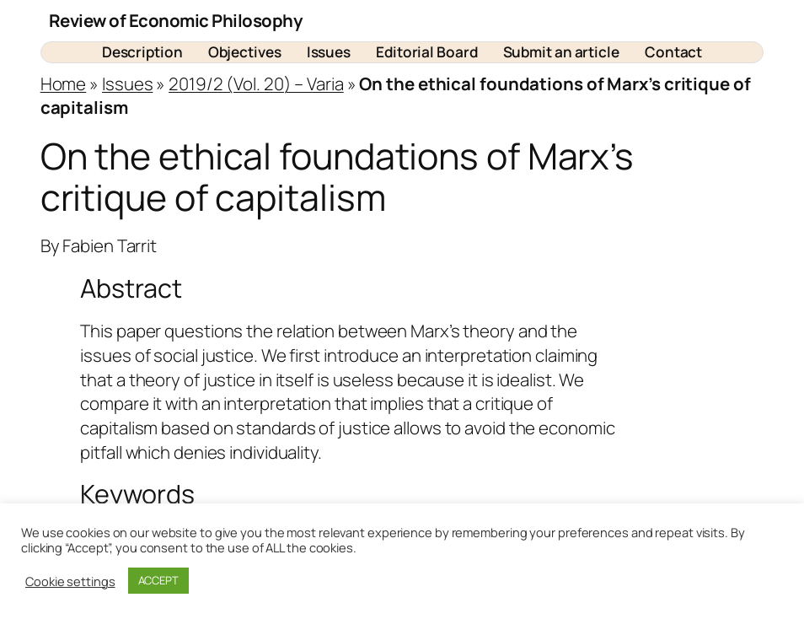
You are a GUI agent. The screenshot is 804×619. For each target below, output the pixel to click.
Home (63, 83)
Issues (127, 83)
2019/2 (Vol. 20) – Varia (256, 83)
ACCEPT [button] (158, 580)
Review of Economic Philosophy (176, 20)
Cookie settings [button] (70, 581)
